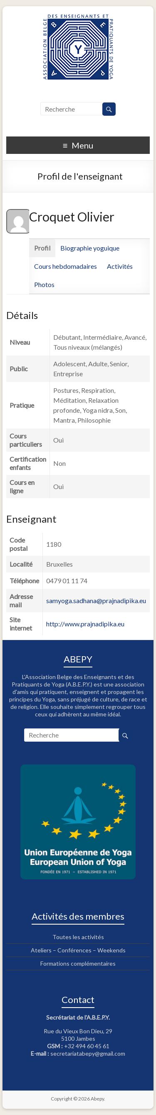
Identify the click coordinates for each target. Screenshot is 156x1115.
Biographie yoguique (89, 248)
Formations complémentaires (78, 963)
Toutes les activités (78, 936)
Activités (120, 266)
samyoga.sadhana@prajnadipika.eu (96, 600)
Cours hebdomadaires (65, 266)
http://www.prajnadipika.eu (85, 624)
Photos (44, 284)
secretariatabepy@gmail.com (87, 1053)
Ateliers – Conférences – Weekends (78, 950)
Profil (42, 248)
